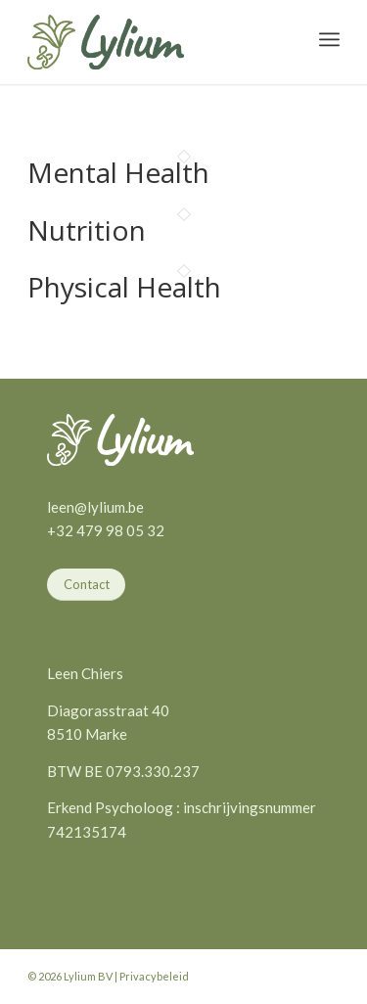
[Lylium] (105, 42)
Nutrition (86, 230)
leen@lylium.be (95, 507)
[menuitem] (329, 39)
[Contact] (86, 585)
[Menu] (329, 39)
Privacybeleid (154, 976)
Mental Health (118, 172)
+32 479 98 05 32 (105, 530)
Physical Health (124, 286)
